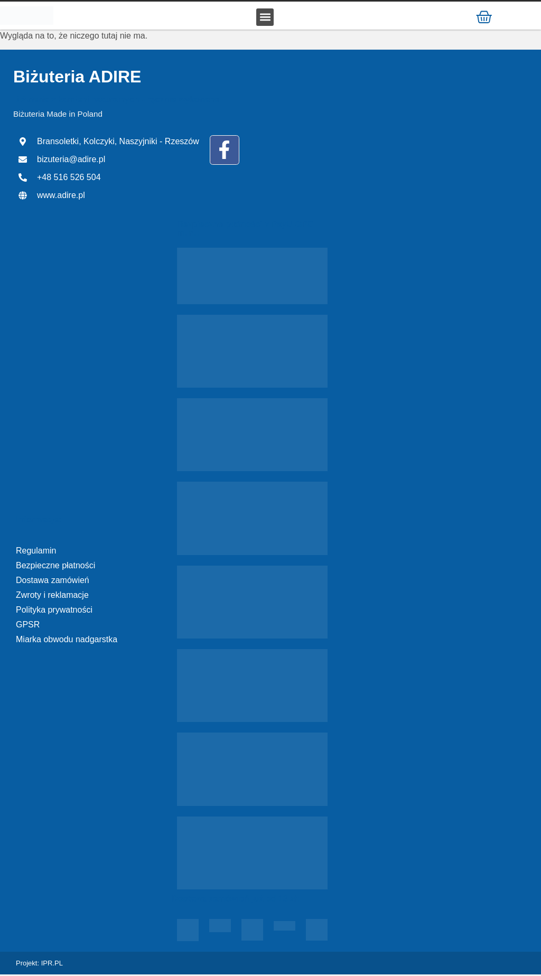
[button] (265, 17)
